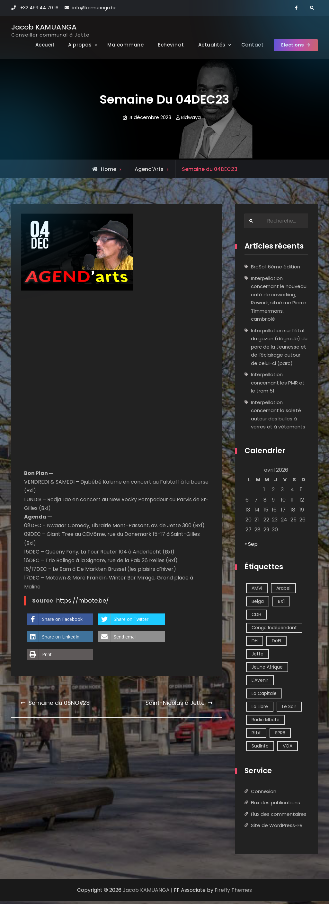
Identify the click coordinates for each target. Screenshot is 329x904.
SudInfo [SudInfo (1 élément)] (260, 749)
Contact (246, 44)
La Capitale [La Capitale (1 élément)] (264, 696)
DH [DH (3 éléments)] (255, 644)
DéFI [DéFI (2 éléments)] (276, 644)
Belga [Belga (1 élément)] (258, 604)
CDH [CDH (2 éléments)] (256, 617)
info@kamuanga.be (94, 7)
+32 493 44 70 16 (39, 7)
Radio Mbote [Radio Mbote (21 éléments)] (266, 723)
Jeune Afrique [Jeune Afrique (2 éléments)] (267, 670)
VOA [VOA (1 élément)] (287, 749)
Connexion (263, 794)
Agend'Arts (149, 172)
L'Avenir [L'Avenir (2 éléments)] (260, 683)
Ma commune (120, 44)
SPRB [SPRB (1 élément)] (280, 736)
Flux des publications (275, 805)
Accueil (38, 44)
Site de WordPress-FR (277, 828)
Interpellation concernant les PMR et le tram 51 (278, 385)
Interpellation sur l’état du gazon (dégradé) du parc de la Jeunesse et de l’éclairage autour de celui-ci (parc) (279, 350)
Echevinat (165, 44)
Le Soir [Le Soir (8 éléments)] (289, 709)
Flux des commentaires (279, 817)
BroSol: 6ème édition (275, 269)
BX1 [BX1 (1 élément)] (281, 604)
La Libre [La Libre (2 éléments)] (260, 709)
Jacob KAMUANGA (43, 27)
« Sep (251, 547)
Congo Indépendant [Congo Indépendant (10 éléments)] (274, 631)
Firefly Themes (233, 893)
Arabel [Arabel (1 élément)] (283, 591)
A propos (74, 44)
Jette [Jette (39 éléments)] (257, 657)
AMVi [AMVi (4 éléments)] (257, 591)
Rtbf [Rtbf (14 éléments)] (256, 736)
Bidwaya (191, 120)
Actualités (205, 44)
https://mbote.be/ (82, 603)
